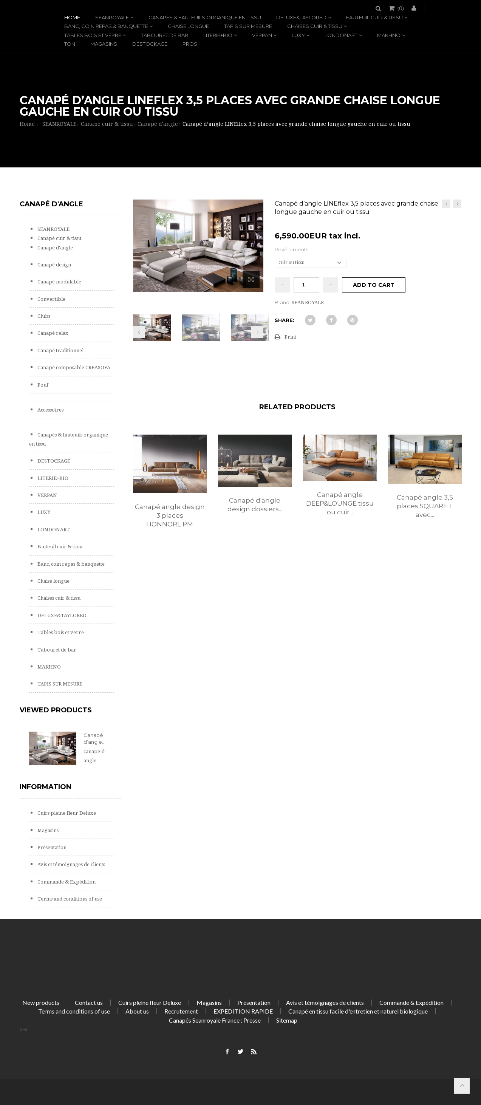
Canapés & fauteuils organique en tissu (204, 17)
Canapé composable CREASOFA (73, 367)
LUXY (298, 35)
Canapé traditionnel (60, 350)
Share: (284, 320)
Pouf (42, 385)
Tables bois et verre (92, 35)
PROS (190, 44)
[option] (169, 489)
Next (257, 332)
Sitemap (286, 1020)
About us (137, 1011)
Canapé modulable (58, 282)
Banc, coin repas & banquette (106, 26)
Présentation (51, 847)
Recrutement (181, 1011)
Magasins (103, 44)
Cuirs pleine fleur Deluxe (66, 813)
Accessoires (49, 410)
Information (45, 787)
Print (290, 337)
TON (69, 44)
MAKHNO (389, 35)
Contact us (89, 1002)
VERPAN (262, 35)
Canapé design (53, 265)
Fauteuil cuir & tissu (374, 17)
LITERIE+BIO (217, 35)
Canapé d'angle (54, 248)
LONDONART (341, 35)
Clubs (43, 316)
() (400, 8)
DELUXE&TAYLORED (301, 17)
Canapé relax (52, 333)
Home (72, 17)
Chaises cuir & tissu (314, 26)
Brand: (283, 302)
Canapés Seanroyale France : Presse (215, 1020)
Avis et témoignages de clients (70, 864)
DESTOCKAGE (149, 44)
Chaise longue (188, 26)
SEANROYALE (112, 17)
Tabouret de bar (164, 35)
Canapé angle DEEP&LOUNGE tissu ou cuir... (340, 503)
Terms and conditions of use (69, 899)
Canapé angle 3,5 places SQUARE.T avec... (425, 506)
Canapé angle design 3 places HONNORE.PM (170, 515)
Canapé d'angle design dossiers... (254, 505)
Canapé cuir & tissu (58, 238)
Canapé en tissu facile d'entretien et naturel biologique (358, 1011)
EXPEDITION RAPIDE (243, 1011)
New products (40, 1002)
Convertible (50, 299)
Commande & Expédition (66, 882)
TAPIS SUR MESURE (248, 26)
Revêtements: (293, 249)
